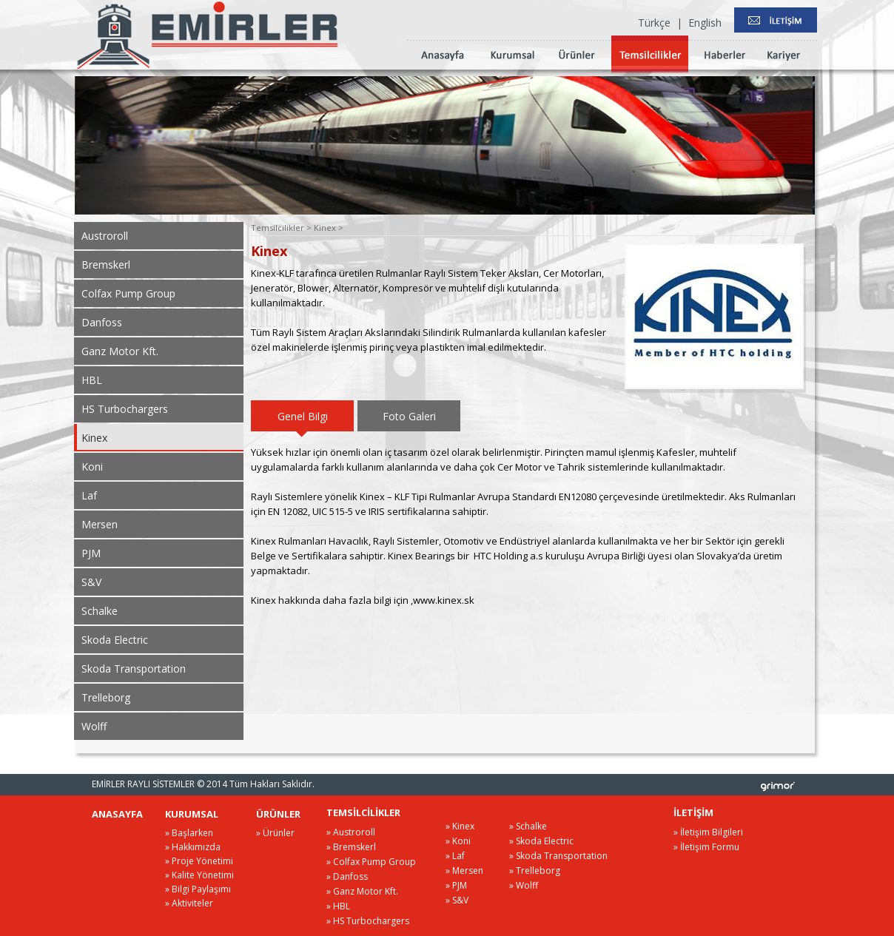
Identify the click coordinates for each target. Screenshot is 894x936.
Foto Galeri (409, 416)
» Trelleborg (534, 870)
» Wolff (523, 885)
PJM (91, 553)
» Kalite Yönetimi (199, 875)
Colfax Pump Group (128, 293)
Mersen (99, 524)
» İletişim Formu (706, 847)
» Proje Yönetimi (199, 861)
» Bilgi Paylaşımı (198, 889)
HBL (91, 380)
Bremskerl (105, 264)
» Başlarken (189, 832)
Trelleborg (105, 697)
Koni (92, 466)
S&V (91, 582)
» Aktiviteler (189, 903)
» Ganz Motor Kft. (362, 891)
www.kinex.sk (443, 600)
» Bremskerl (351, 847)
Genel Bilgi (303, 416)
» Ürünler (275, 832)
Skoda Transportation (133, 668)
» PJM (456, 885)
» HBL (338, 906)
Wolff (94, 726)
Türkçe (654, 23)
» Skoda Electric (541, 841)
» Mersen (464, 870)
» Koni (458, 841)
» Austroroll (350, 832)
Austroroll (104, 236)
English (705, 23)
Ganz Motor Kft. (119, 351)
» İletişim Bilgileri (708, 832)
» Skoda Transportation (558, 855)
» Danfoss (347, 876)
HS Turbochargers (124, 409)
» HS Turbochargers (367, 921)
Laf (89, 495)
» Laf (455, 855)
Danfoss (101, 322)
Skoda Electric (114, 640)
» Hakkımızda (193, 847)
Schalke (99, 611)
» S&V (457, 900)
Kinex (94, 438)
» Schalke (528, 826)
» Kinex (460, 826)
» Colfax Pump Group (371, 861)
